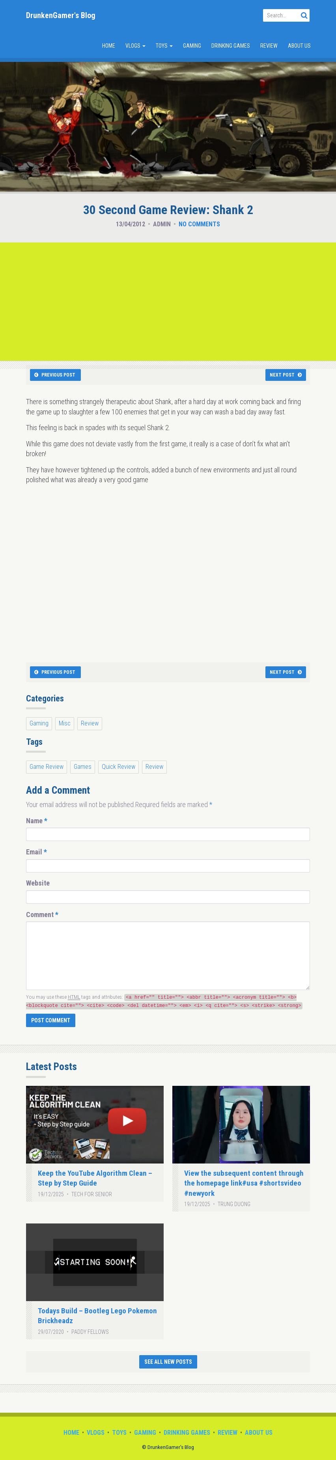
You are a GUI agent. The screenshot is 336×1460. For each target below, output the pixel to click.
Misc (65, 723)
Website (38, 883)
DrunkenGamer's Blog (60, 15)
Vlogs (135, 46)
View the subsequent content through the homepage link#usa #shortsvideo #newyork (244, 1183)
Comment (42, 914)
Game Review (46, 766)
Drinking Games (230, 46)
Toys (164, 46)
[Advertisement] (168, 301)
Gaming (192, 46)
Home (108, 46)
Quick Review (118, 766)
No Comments (199, 224)
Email (36, 852)
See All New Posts (168, 1362)
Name (36, 821)
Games (82, 766)
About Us (299, 46)
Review (269, 46)
